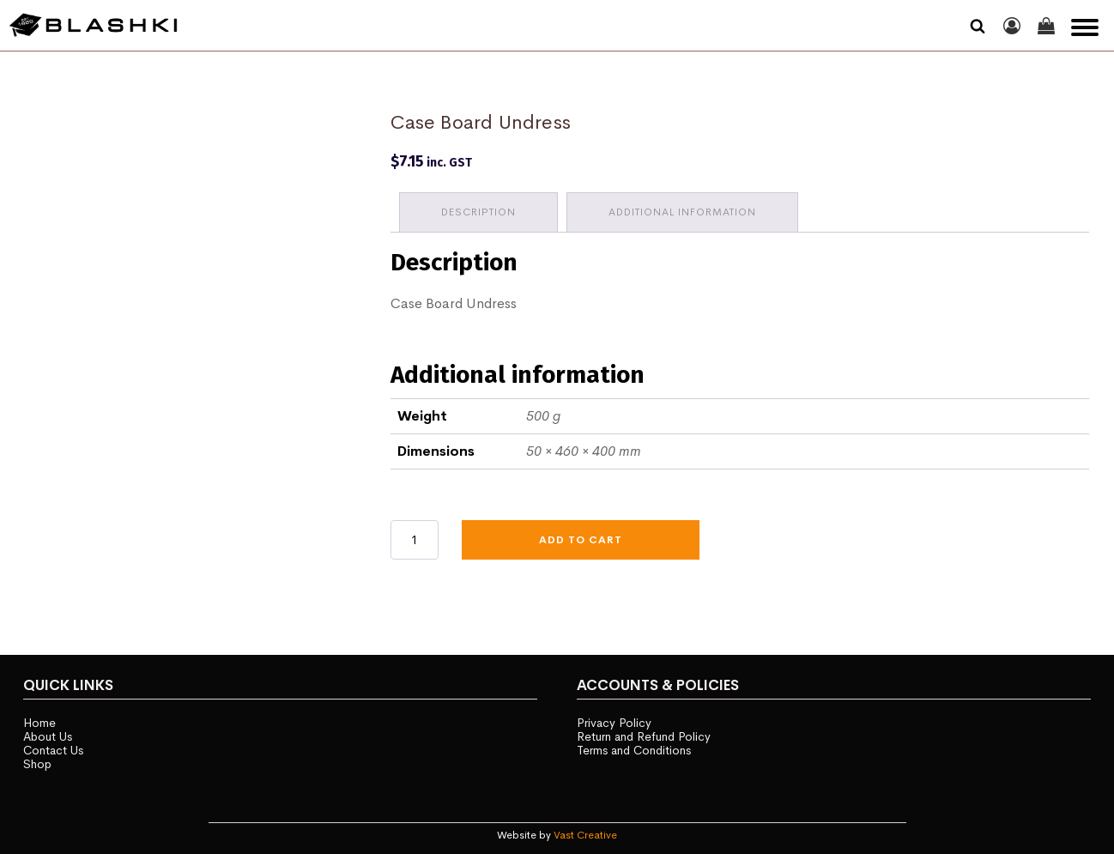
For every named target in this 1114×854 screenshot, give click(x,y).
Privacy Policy (614, 723)
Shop (37, 764)
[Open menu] (1084, 27)
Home (39, 723)
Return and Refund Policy (644, 736)
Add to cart (580, 540)
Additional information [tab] (682, 212)
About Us (47, 736)
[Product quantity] (415, 540)
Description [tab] (478, 212)
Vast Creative (585, 835)
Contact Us (53, 750)
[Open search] (977, 26)
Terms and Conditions (634, 750)
